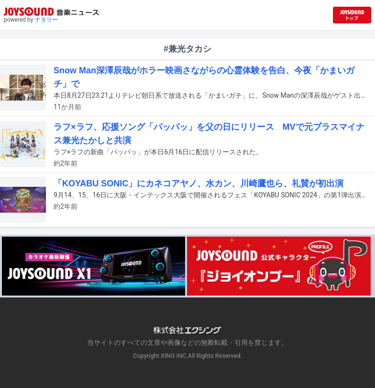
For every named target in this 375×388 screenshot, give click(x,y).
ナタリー (46, 19)
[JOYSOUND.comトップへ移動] (352, 15)
